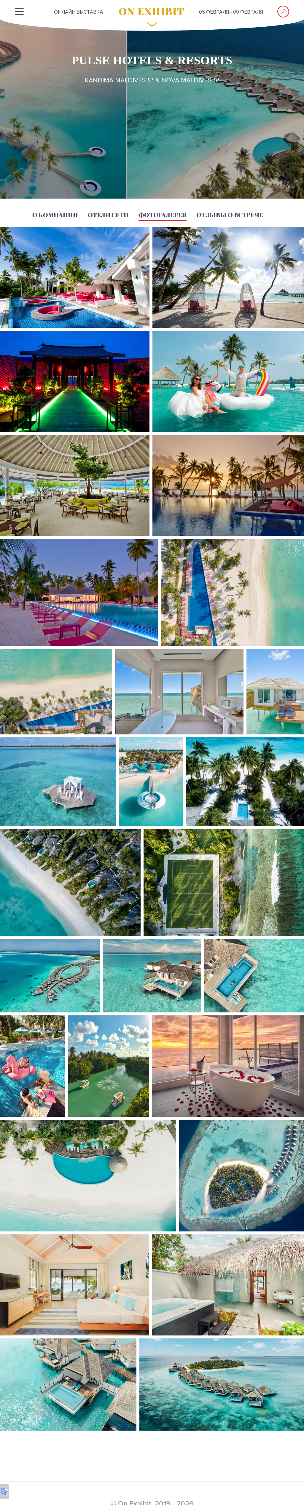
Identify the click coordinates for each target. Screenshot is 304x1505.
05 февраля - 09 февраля (231, 12)
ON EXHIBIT (151, 11)
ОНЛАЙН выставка (78, 12)
